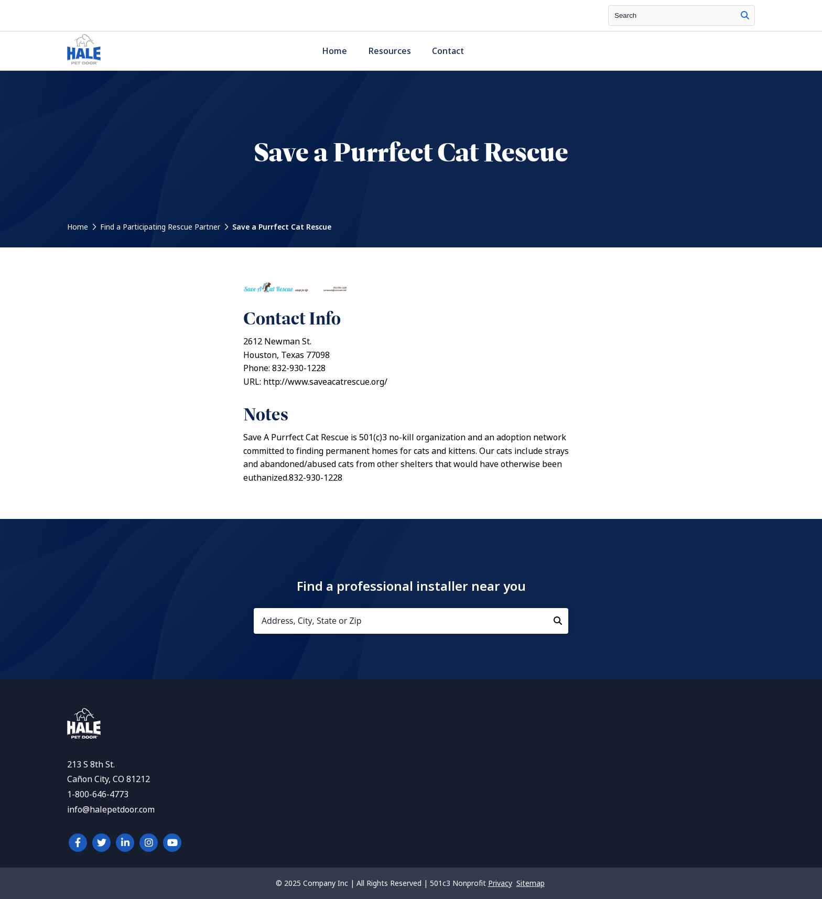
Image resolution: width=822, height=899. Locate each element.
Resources (389, 51)
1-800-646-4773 (97, 794)
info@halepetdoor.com (111, 810)
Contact (448, 51)
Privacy (500, 883)
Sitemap (530, 883)
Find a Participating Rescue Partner (160, 227)
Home (334, 51)
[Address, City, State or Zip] (411, 621)
